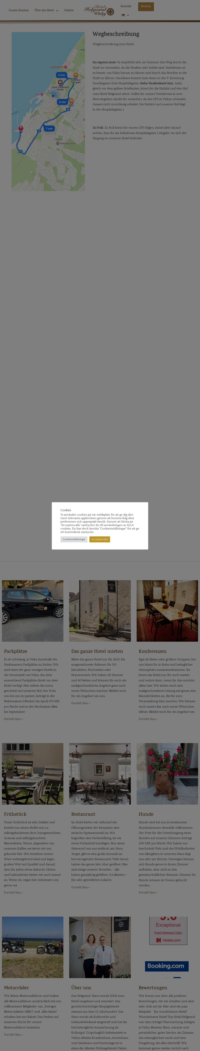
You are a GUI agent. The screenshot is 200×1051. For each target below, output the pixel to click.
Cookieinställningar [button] (74, 539)
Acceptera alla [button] (100, 539)
